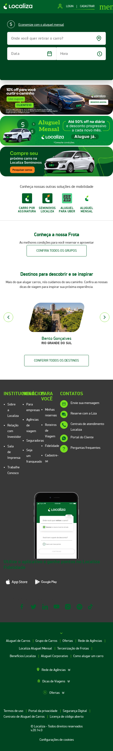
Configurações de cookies (57, 740)
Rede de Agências (90, 641)
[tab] (56, 670)
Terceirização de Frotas (73, 648)
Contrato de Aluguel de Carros (24, 717)
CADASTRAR (87, 6)
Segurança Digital (75, 711)
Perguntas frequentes (85, 448)
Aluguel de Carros (18, 641)
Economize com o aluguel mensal (41, 25)
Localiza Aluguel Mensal (36, 648)
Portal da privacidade (43, 711)
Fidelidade (52, 446)
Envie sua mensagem (85, 403)
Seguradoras (35, 441)
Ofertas (67, 641)
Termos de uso (14, 711)
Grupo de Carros (46, 641)
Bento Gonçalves (56, 338)
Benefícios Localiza (23, 656)
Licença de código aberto (67, 717)
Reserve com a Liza (84, 413)
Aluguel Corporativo (55, 656)
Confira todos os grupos (56, 251)
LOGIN (69, 6)
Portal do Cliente (82, 437)
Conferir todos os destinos (56, 360)
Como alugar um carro (88, 656)
